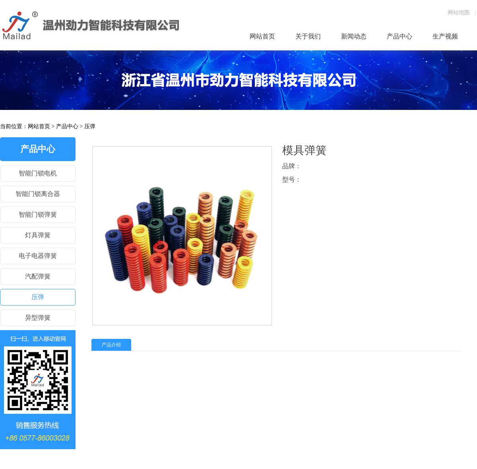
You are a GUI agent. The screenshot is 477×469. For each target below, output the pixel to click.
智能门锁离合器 (38, 193)
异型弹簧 (37, 317)
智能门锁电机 (38, 173)
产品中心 (67, 126)
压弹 (89, 126)
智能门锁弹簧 (38, 214)
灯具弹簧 (37, 235)
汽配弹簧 (37, 276)
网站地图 (459, 12)
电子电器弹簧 (38, 255)
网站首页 (39, 126)
